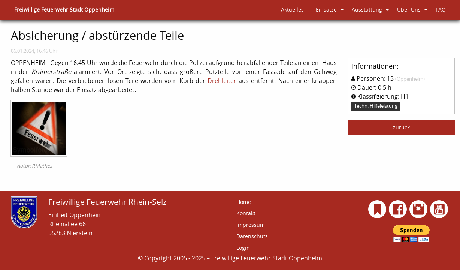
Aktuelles (292, 9)
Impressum (250, 224)
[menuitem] (64, 10)
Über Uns (409, 9)
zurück (401, 127)
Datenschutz (252, 236)
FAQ (441, 9)
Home (243, 202)
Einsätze (326, 9)
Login (243, 247)
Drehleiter (222, 80)
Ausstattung (367, 9)
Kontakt (245, 213)
